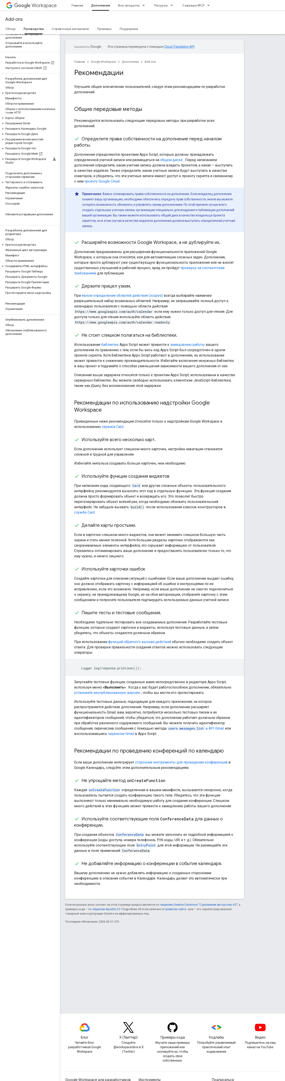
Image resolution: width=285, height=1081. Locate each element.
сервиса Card (112, 427)
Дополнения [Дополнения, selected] (100, 5)
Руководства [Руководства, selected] (34, 29)
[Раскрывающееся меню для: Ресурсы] (173, 5)
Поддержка (129, 29)
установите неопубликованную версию (107, 693)
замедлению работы (187, 344)
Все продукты (129, 5)
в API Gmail (195, 728)
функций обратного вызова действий (139, 642)
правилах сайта (175, 909)
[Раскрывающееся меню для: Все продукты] (145, 5)
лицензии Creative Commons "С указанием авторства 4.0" (198, 904)
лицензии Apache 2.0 (106, 909)
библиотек (110, 344)
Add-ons (14, 19)
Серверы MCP (193, 5)
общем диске (171, 160)
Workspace (35, 5)
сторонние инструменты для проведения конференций (181, 762)
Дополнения (130, 61)
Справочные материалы (70, 29)
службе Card (84, 512)
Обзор (10, 29)
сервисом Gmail (121, 734)
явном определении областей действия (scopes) (122, 295)
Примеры (104, 29)
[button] (29, 93)
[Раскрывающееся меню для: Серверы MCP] (209, 5)
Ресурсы (161, 5)
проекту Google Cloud (102, 181)
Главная (77, 5)
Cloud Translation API (179, 46)
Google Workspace (103, 61)
